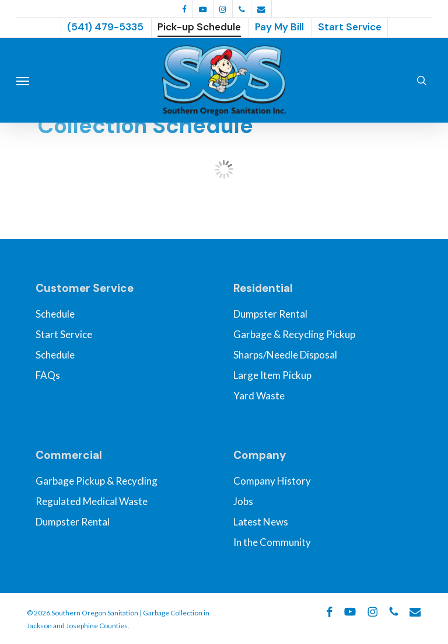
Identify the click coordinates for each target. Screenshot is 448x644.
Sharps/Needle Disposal (285, 355)
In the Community (272, 542)
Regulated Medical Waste (92, 501)
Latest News (260, 522)
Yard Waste (259, 395)
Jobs (243, 501)
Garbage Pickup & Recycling (97, 481)
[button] (22, 80)
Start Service (64, 334)
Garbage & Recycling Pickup (294, 334)
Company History (272, 481)
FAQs (48, 375)
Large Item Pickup (272, 375)
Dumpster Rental (270, 314)
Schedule (55, 314)
